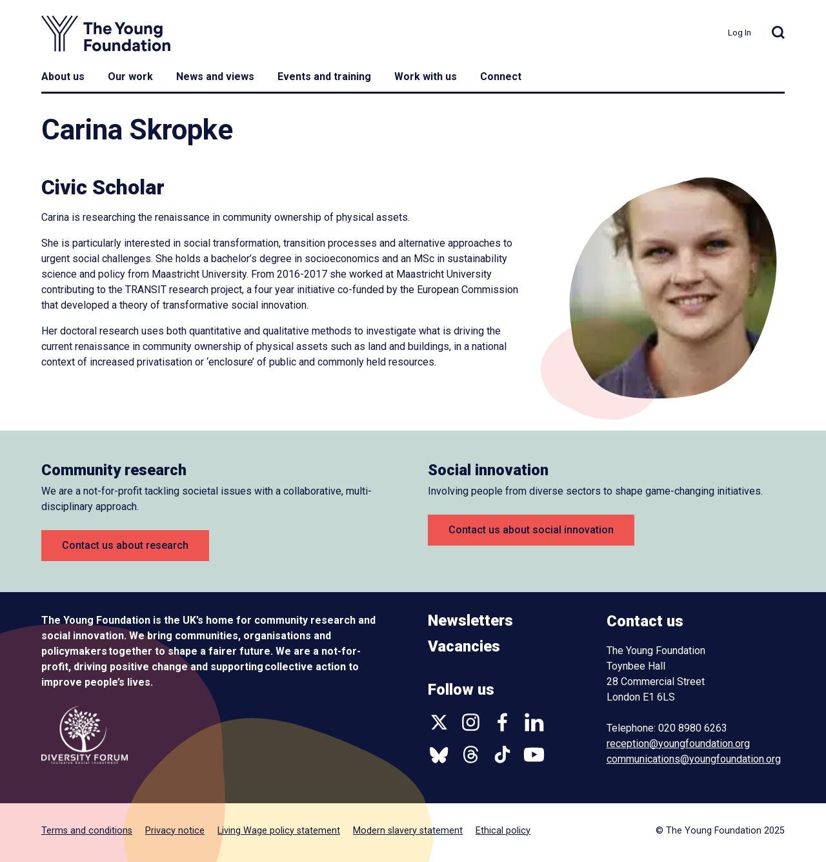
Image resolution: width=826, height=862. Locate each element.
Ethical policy (503, 830)
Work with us (425, 76)
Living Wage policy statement (278, 830)
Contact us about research (125, 545)
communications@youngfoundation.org (694, 759)
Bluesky (439, 754)
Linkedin (534, 722)
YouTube (534, 754)
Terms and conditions (86, 830)
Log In (739, 32)
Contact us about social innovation (531, 530)
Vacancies (464, 646)
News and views (215, 76)
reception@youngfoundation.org (678, 743)
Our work (130, 76)
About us (63, 76)
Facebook (502, 722)
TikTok (502, 754)
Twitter (439, 722)
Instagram (470, 722)
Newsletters (470, 620)
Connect (500, 76)
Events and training (324, 76)
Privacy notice (175, 830)
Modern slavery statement (408, 830)
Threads (470, 754)
